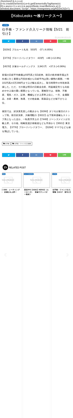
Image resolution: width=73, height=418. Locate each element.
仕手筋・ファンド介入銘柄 (21, 143)
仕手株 (5, 25)
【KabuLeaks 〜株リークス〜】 (36, 15)
